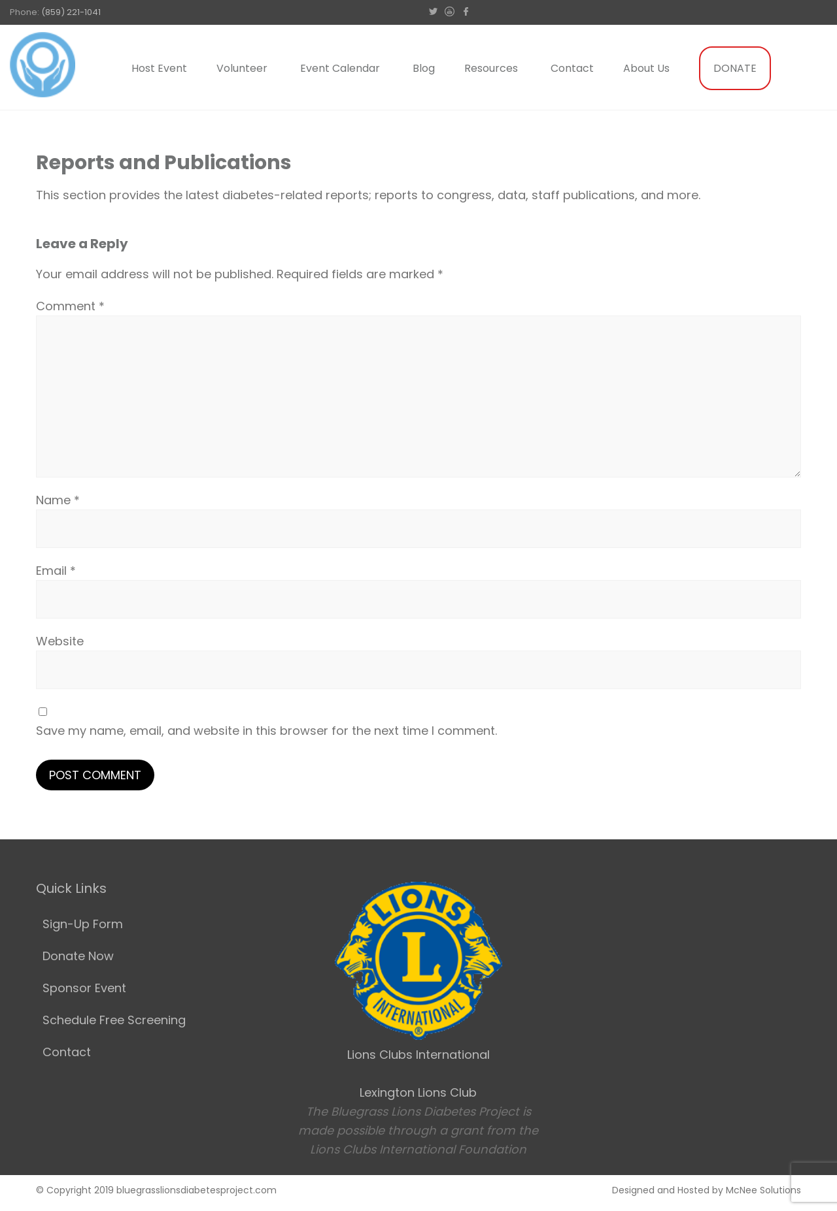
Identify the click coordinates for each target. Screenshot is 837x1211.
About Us (646, 68)
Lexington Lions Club (418, 1092)
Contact (572, 68)
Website (60, 641)
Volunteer (241, 68)
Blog (424, 68)
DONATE (735, 68)
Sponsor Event (84, 988)
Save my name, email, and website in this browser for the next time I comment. (266, 730)
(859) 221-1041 (71, 12)
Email (56, 570)
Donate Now (78, 956)
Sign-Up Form (83, 924)
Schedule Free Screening (114, 1020)
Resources (491, 68)
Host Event (159, 68)
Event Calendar (340, 68)
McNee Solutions (763, 1190)
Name (58, 500)
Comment (70, 306)
